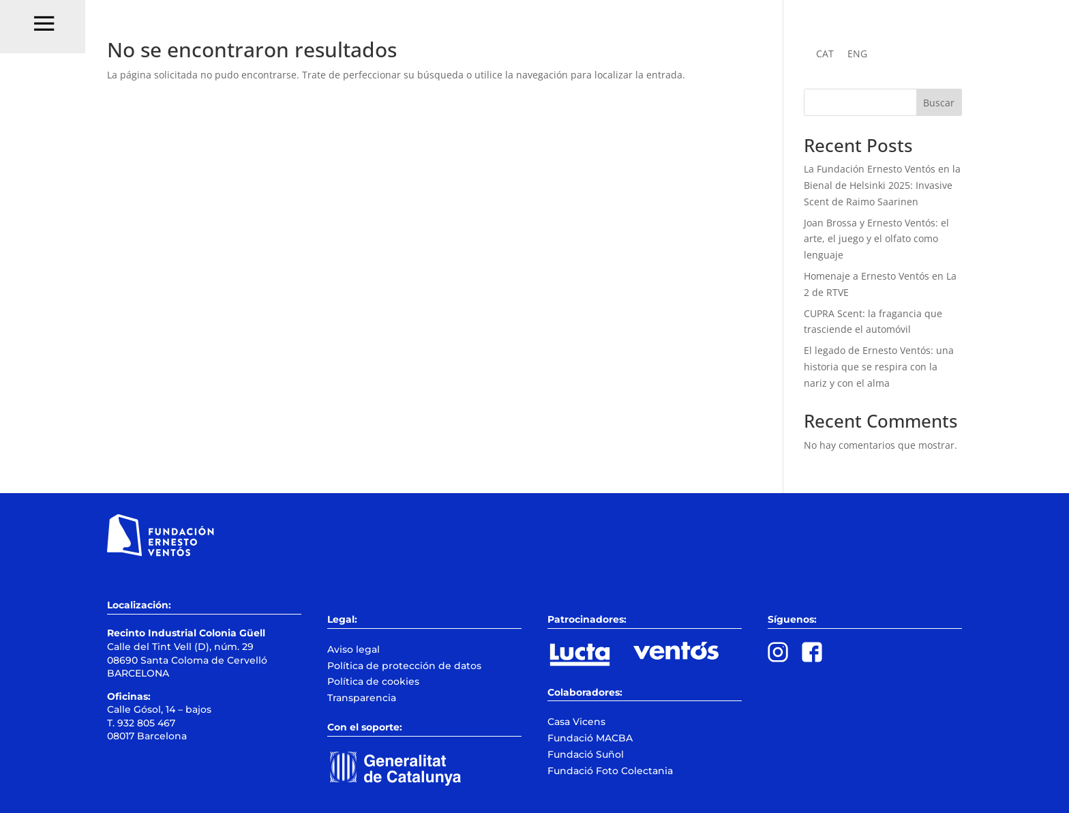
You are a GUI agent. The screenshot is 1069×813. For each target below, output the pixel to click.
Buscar (938, 102)
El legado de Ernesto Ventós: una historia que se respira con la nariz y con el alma (879, 366)
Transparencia (361, 698)
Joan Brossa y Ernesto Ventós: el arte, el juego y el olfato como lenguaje (876, 239)
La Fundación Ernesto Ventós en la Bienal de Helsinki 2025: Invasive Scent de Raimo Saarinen (882, 185)
